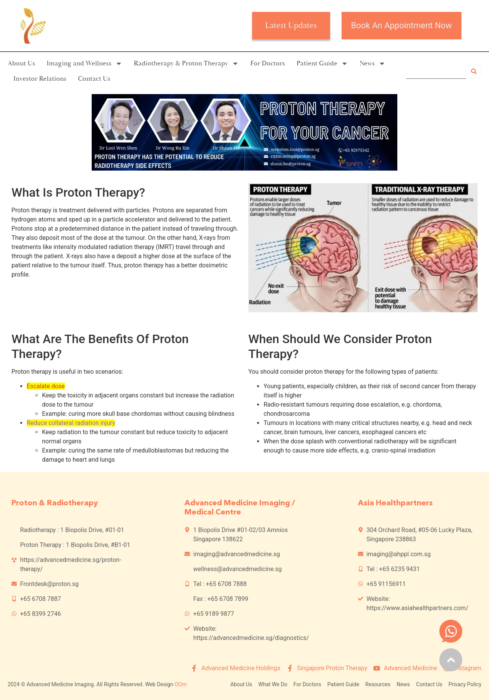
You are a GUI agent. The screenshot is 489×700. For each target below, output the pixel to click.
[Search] (473, 71)
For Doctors (267, 63)
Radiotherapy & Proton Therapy (186, 63)
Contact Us (94, 78)
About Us (21, 63)
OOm (181, 684)
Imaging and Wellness (84, 63)
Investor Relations (39, 78)
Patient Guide (322, 63)
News (372, 63)
